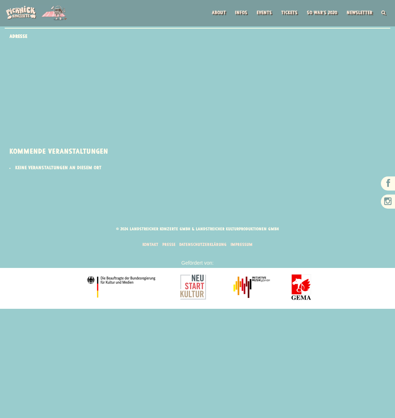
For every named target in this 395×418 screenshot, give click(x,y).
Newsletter (358, 13)
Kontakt (149, 245)
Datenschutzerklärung (203, 245)
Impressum (242, 245)
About (212, 13)
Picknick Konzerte (36, 13)
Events (259, 13)
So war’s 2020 (319, 13)
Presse (168, 245)
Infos (234, 13)
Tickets (285, 13)
